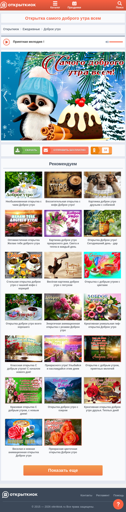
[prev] (5, 96)
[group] (63, 42)
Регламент (102, 495)
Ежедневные (31, 29)
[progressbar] (116, 42)
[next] (121, 96)
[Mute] (107, 42)
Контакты (86, 495)
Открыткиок (11, 29)
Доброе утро (52, 29)
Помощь (118, 495)
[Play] (6, 42)
